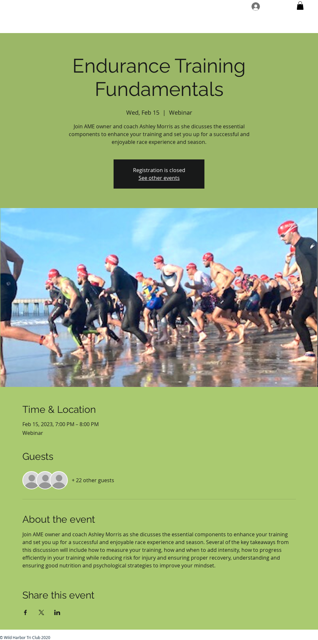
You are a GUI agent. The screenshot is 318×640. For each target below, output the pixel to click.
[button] (300, 5)
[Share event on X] (41, 612)
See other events (159, 177)
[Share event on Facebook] (25, 612)
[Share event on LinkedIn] (57, 612)
